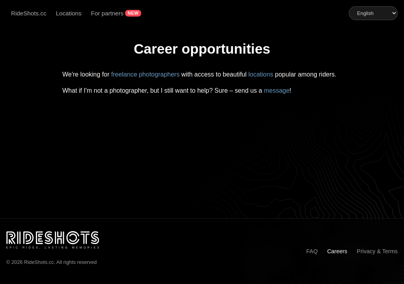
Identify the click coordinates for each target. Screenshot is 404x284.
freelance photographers (145, 74)
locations (260, 74)
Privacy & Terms (377, 251)
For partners (107, 13)
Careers (337, 251)
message (277, 90)
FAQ (312, 251)
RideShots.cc (28, 13)
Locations (68, 13)
